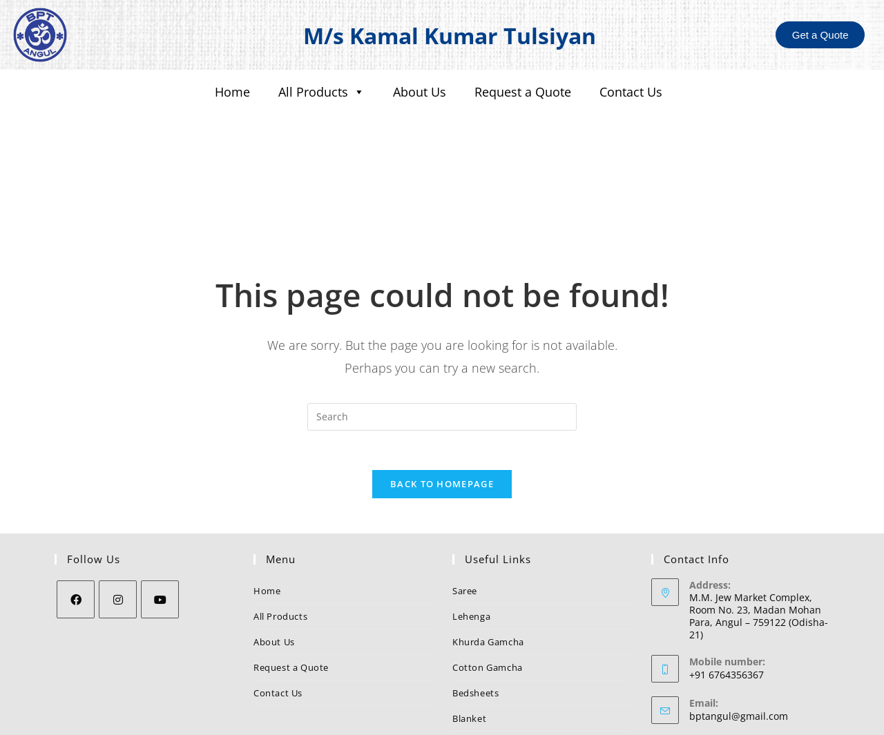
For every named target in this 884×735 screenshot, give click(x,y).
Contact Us (630, 92)
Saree (464, 504)
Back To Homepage (442, 397)
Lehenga (471, 530)
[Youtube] (160, 513)
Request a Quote (522, 92)
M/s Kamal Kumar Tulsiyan (449, 35)
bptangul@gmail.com (738, 630)
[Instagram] (118, 513)
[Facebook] (76, 513)
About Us (419, 92)
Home (232, 92)
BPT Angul (712, 671)
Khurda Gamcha (488, 555)
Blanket (469, 632)
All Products (321, 92)
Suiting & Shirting (491, 657)
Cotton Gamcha (487, 581)
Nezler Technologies (565, 719)
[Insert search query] (442, 328)
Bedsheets (475, 606)
